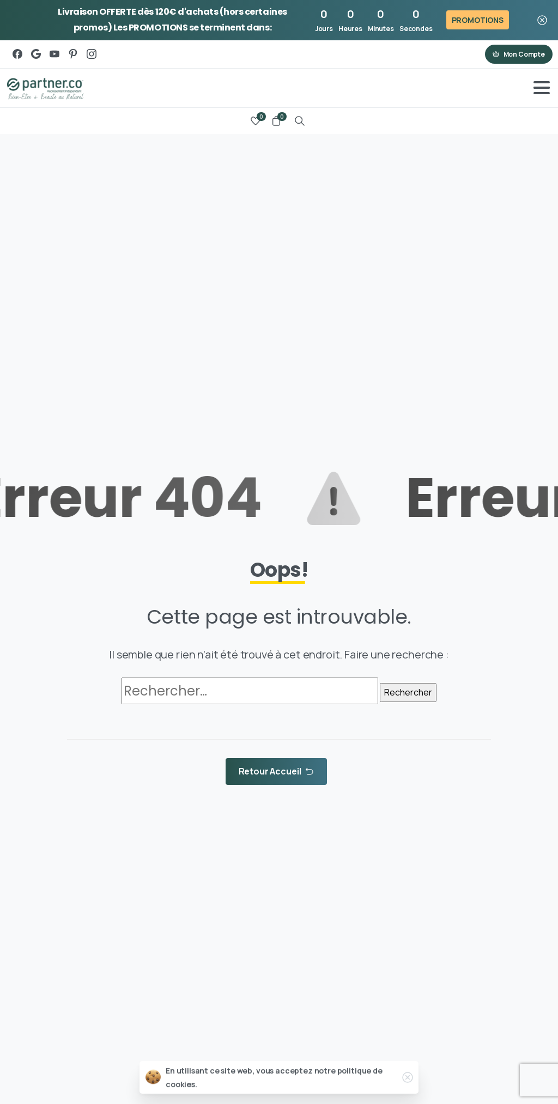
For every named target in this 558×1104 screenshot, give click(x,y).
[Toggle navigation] (542, 87)
